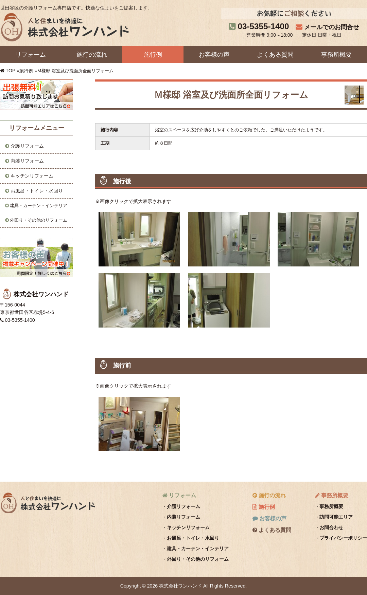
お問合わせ (331, 527)
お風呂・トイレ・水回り (37, 190)
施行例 (153, 54)
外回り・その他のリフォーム (38, 220)
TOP (11, 70)
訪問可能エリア (336, 517)
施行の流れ (91, 54)
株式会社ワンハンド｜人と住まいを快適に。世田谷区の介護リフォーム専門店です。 (64, 27)
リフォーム (30, 54)
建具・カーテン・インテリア (38, 205)
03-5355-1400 (263, 26)
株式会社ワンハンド (47, 502)
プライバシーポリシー (343, 538)
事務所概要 (336, 54)
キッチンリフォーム (32, 176)
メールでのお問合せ (331, 27)
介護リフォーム (27, 146)
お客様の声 (214, 54)
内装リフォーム (27, 161)
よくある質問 (275, 54)
